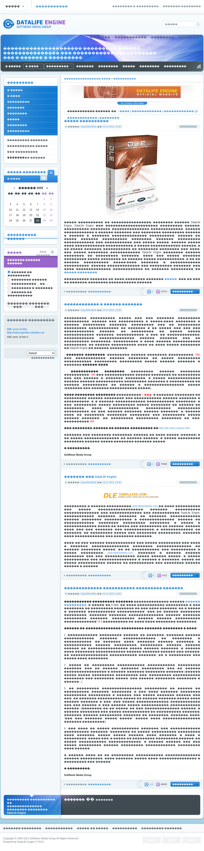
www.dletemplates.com (145, 506)
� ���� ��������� (51, 172)
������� (100, 37)
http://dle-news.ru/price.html (174, 428)
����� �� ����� (92, 828)
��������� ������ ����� (26, 158)
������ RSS (199, 66)
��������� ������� (27, 140)
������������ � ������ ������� (103, 304)
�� (90, 799)
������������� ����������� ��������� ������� (123, 588)
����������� (52, 6)
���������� (99, 291)
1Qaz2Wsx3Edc (89, 126)
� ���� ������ (43, 177)
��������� (18, 101)
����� (170, 279)
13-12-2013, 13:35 (111, 482)
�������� (162, 37)
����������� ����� (27, 146)
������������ (147, 111)
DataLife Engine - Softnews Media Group (34, 24)
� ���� (13, 95)
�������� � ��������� (135, 6)
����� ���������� (86, 121)
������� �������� (182, 6)
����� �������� (80, 272)
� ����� (15, 90)
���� (125, 111)
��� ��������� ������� (22, 152)
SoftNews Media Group (43, 838)
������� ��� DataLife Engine (90, 476)
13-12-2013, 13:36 (111, 126)
